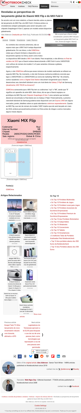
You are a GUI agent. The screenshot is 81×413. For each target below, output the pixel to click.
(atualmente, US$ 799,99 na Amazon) (20, 85)
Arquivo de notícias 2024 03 (44, 396)
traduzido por (18, 35)
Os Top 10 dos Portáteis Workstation (65, 219)
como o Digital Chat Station (29, 80)
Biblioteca (54, 6)
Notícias (44, 6)
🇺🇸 (49, 35)
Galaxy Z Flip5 (56, 82)
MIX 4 (30, 59)
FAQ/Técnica (33, 6)
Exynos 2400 (60, 101)
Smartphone (21, 40)
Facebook (74, 386)
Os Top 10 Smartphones (60, 233)
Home (12, 6)
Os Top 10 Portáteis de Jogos (62, 202)
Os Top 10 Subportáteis (60, 222)
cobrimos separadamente (56, 103)
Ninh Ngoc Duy (30, 380)
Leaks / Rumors (32, 40)
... (78, 6)
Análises (21, 6)
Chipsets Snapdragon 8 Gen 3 (38, 95)
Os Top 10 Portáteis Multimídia (62, 200)
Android (5, 40)
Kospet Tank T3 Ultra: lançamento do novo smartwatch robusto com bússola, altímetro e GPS (12, 330)
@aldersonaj (64, 369)
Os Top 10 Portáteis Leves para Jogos (65, 205)
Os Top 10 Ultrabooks (59, 225)
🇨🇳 (2, 37)
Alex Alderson (42, 363)
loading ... (48, 45)
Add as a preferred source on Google (39, 351)
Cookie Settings (40, 406)
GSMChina (35, 50)
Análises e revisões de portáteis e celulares (15, 396)
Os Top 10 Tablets (58, 230)
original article (31, 363)
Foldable (12, 40)
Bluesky (75, 369)
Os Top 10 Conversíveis (60, 227)
